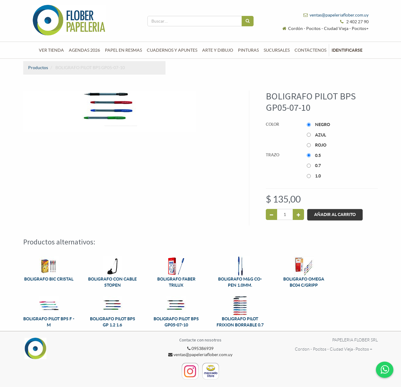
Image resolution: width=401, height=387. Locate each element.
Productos (38, 67)
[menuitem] (51, 50)
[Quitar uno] (271, 214)
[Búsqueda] (248, 21)
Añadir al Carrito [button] (335, 214)
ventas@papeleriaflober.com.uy (339, 15)
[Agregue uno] (298, 214)
